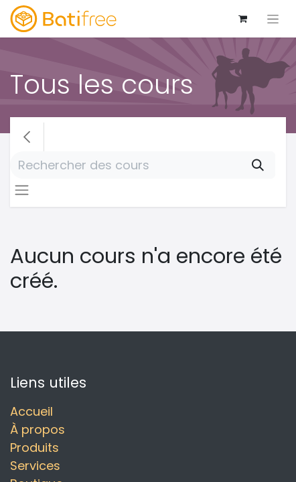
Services (35, 465)
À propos (37, 429)
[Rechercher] (257, 165)
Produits (34, 447)
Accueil (31, 411)
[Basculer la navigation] (273, 18)
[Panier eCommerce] (242, 19)
